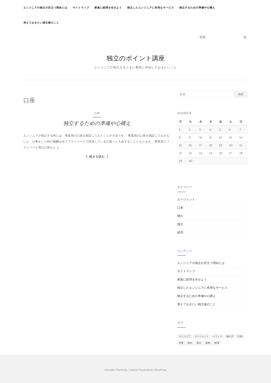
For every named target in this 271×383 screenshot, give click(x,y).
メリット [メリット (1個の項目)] (217, 336)
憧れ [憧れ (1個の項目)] (190, 342)
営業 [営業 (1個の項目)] (181, 342)
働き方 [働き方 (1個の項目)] (230, 336)
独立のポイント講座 (135, 58)
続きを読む (97, 156)
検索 (240, 94)
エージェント (186, 199)
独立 (180, 224)
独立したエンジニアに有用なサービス (150, 7)
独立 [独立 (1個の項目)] (199, 342)
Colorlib (133, 369)
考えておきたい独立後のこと (41, 22)
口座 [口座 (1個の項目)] (240, 336)
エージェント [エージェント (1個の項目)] (202, 336)
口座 (97, 113)
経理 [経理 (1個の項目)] (216, 342)
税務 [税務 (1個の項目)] (208, 342)
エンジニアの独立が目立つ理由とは (45, 7)
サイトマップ (81, 7)
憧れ (180, 216)
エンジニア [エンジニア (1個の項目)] (185, 336)
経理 (180, 232)
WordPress (160, 369)
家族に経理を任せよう (108, 7)
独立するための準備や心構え (197, 7)
